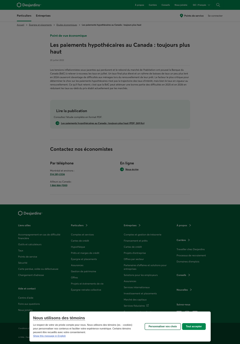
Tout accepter (194, 326)
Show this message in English (49, 336)
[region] (120, 326)
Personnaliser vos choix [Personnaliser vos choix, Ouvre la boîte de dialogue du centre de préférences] (163, 326)
